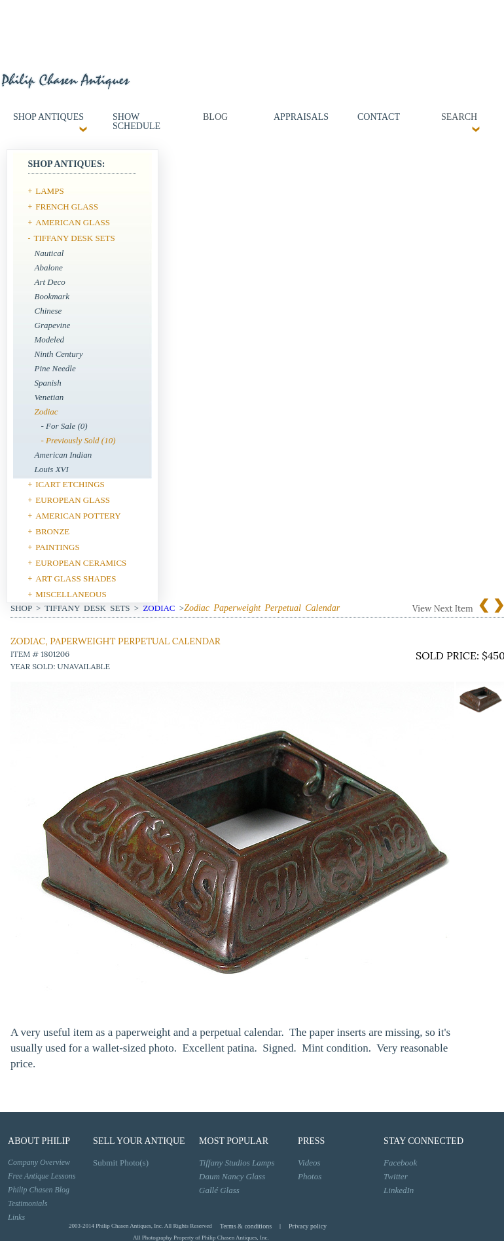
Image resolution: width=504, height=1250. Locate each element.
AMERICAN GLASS (72, 222)
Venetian (49, 397)
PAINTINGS (57, 547)
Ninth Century (59, 354)
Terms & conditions (246, 1226)
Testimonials (27, 1203)
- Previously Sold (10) (78, 440)
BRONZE (52, 531)
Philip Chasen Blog (38, 1189)
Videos (309, 1162)
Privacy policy (308, 1226)
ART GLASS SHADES (75, 578)
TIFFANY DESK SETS (74, 238)
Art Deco (50, 282)
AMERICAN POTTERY (77, 516)
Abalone (49, 267)
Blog (215, 117)
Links (16, 1217)
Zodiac (46, 411)
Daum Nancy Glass (232, 1176)
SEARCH (458, 117)
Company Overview (39, 1162)
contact (378, 117)
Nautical (49, 253)
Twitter (396, 1176)
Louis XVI (52, 469)
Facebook (400, 1162)
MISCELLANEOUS (70, 594)
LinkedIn (399, 1190)
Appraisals (301, 117)
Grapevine (53, 325)
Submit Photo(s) (121, 1162)
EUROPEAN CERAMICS (80, 563)
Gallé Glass (219, 1190)
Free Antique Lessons (41, 1176)
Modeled (49, 339)
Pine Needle (55, 368)
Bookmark (52, 296)
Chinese (48, 311)
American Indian (63, 455)
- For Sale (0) (64, 426)
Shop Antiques (48, 117)
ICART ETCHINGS (70, 484)
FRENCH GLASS (66, 206)
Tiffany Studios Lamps (237, 1162)
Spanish (48, 383)
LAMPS (49, 191)
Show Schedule (136, 121)
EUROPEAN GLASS (72, 500)
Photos (309, 1176)
